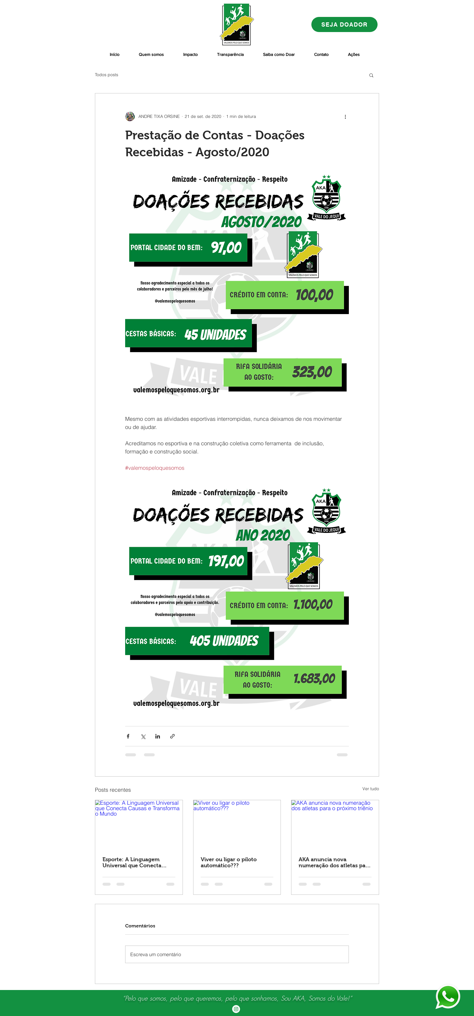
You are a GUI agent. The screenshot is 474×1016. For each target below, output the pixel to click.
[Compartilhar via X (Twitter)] (143, 736)
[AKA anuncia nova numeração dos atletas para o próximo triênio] (335, 824)
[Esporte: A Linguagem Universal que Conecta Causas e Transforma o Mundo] (139, 824)
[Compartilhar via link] (172, 736)
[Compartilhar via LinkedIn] (158, 736)
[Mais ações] (345, 116)
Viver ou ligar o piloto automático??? (229, 862)
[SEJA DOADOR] (344, 24)
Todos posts (106, 74)
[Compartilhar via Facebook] (128, 736)
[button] (371, 75)
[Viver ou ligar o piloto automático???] (237, 824)
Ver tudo (370, 788)
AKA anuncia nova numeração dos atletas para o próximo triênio (335, 862)
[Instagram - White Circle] (236, 1009)
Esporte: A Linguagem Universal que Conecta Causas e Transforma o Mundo (132, 862)
